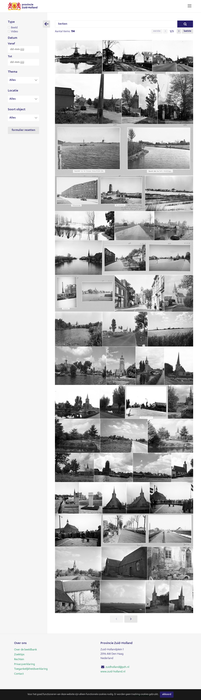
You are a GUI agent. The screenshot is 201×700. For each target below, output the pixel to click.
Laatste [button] (187, 31)
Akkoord (166, 694)
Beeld (23, 27)
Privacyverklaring (24, 663)
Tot (10, 56)
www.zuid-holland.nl (112, 671)
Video (23, 31)
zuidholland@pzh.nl (117, 667)
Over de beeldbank (25, 649)
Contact (19, 673)
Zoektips (19, 654)
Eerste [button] (156, 31)
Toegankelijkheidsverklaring (31, 668)
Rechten (19, 659)
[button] (165, 31)
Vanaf (11, 43)
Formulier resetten (23, 130)
